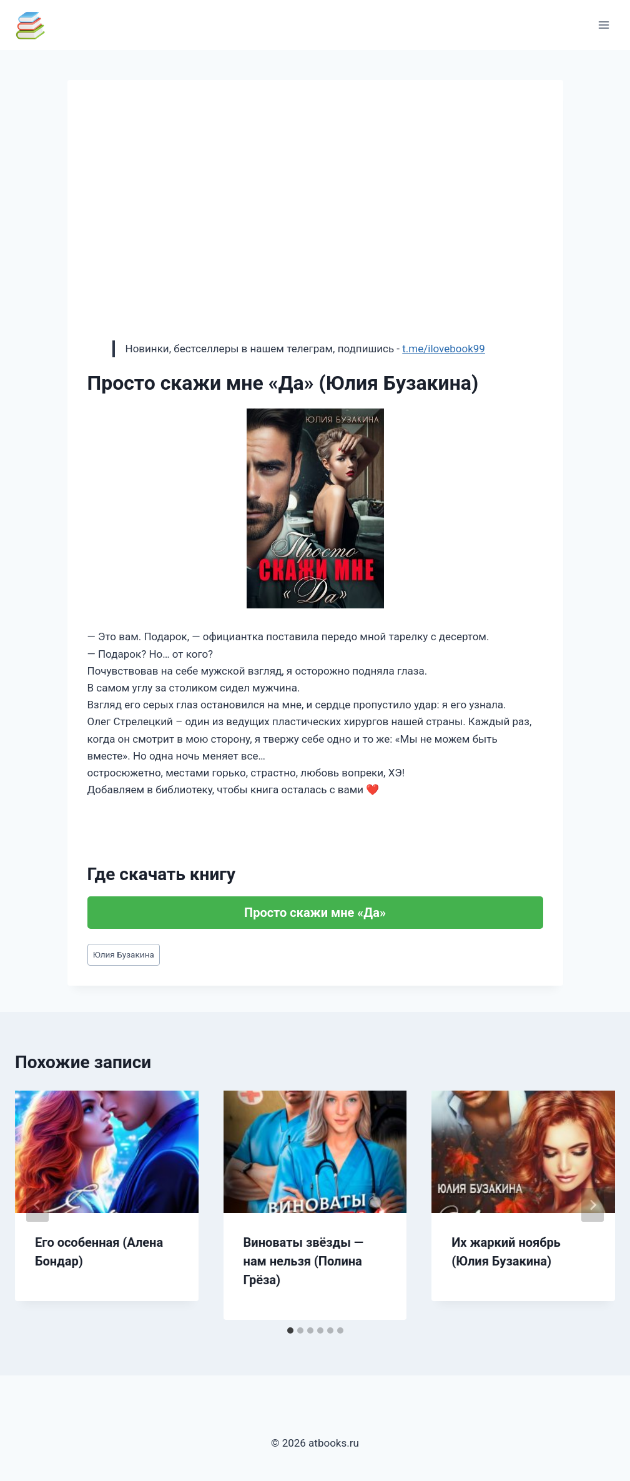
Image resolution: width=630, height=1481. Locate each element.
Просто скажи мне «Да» (315, 912)
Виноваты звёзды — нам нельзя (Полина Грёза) (303, 1261)
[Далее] (592, 1205)
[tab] (290, 1330)
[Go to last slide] (37, 1205)
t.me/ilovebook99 (443, 348)
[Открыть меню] (603, 24)
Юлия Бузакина (123, 954)
